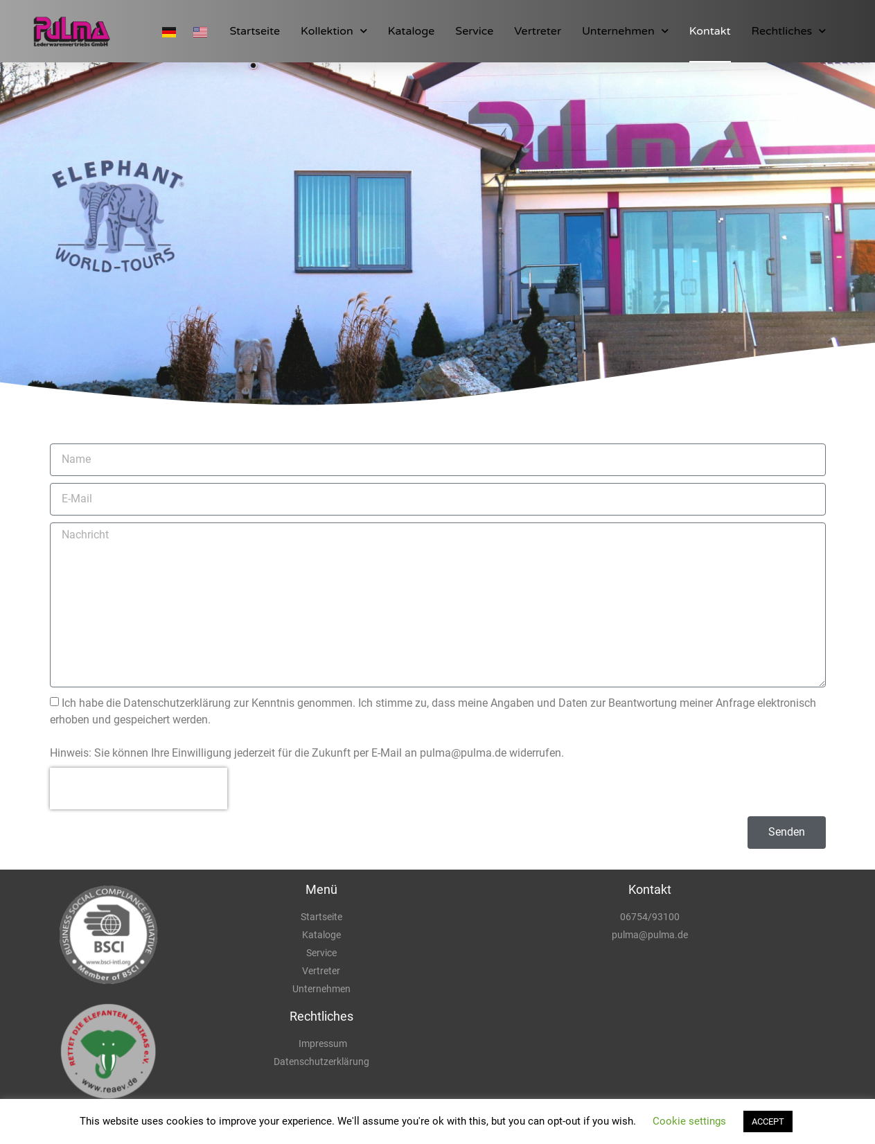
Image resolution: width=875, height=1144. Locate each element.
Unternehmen (625, 31)
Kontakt (710, 31)
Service (474, 31)
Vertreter (537, 31)
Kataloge (411, 31)
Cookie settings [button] (689, 1121)
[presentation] (138, 788)
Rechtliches (789, 31)
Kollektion (334, 31)
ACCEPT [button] (768, 1121)
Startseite (254, 31)
